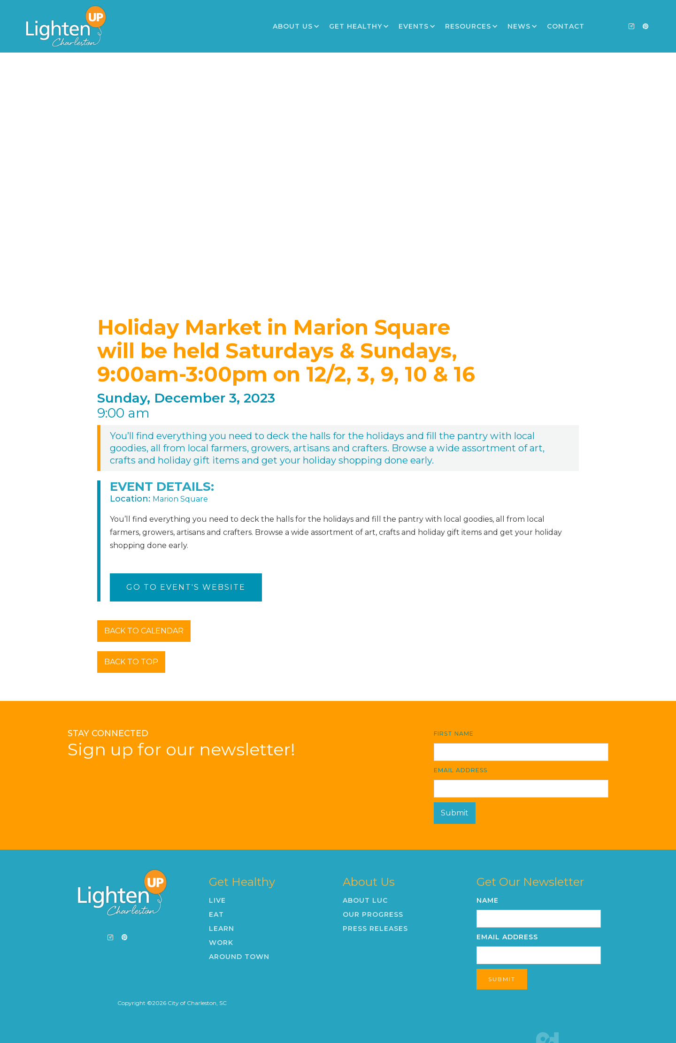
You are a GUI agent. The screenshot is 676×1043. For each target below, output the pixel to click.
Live (217, 900)
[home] (65, 26)
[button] (296, 26)
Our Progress (373, 914)
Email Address (460, 770)
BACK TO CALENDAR (144, 630)
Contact (565, 26)
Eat (216, 914)
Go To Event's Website (186, 587)
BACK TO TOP (131, 661)
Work (221, 942)
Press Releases (375, 928)
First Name (454, 733)
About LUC (365, 900)
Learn (221, 928)
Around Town (239, 956)
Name (487, 900)
